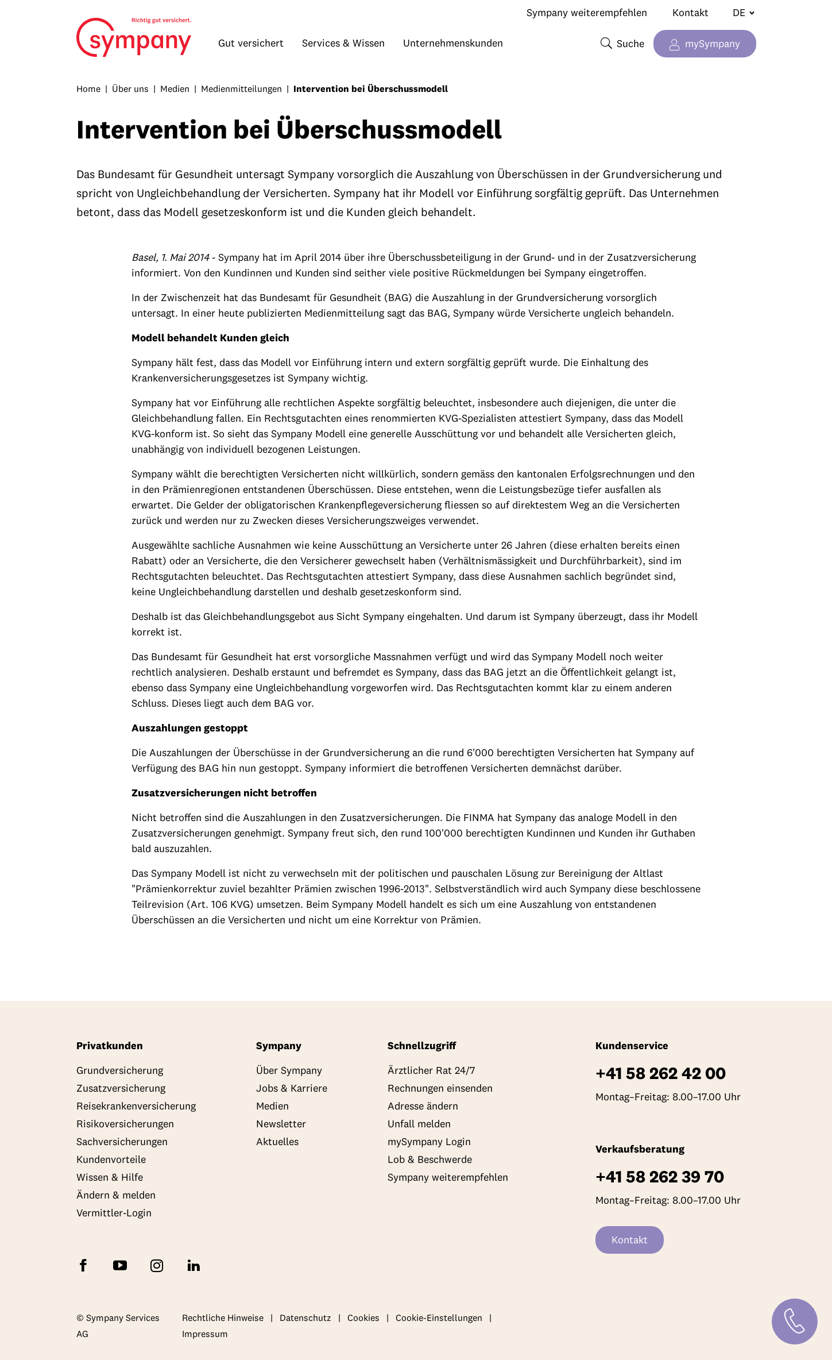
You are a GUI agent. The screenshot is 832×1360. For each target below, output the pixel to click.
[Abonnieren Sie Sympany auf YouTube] (122, 1265)
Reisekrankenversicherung (136, 1105)
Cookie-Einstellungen (439, 1317)
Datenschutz (305, 1317)
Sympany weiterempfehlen (587, 12)
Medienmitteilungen (241, 88)
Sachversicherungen (122, 1141)
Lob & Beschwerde (430, 1159)
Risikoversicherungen (125, 1123)
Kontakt (690, 12)
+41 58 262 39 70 (659, 1176)
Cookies (363, 1317)
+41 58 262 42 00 (660, 1073)
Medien (174, 88)
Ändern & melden (116, 1194)
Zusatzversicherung (120, 1088)
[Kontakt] (795, 1321)
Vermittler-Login (114, 1212)
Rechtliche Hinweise (223, 1317)
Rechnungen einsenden (440, 1088)
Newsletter (281, 1123)
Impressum (205, 1333)
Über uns (130, 88)
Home (99, 32)
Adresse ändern (423, 1105)
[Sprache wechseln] (738, 12)
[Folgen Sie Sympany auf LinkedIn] (195, 1265)
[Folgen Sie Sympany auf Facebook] (85, 1265)
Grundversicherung (119, 1070)
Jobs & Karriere (291, 1088)
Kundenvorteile (111, 1159)
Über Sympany (289, 1070)
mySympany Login (429, 1141)
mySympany (712, 43)
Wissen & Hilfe (109, 1177)
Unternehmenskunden (453, 42)
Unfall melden (419, 1123)
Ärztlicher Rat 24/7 (431, 1070)
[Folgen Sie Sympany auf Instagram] (159, 1265)
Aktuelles (277, 1141)
